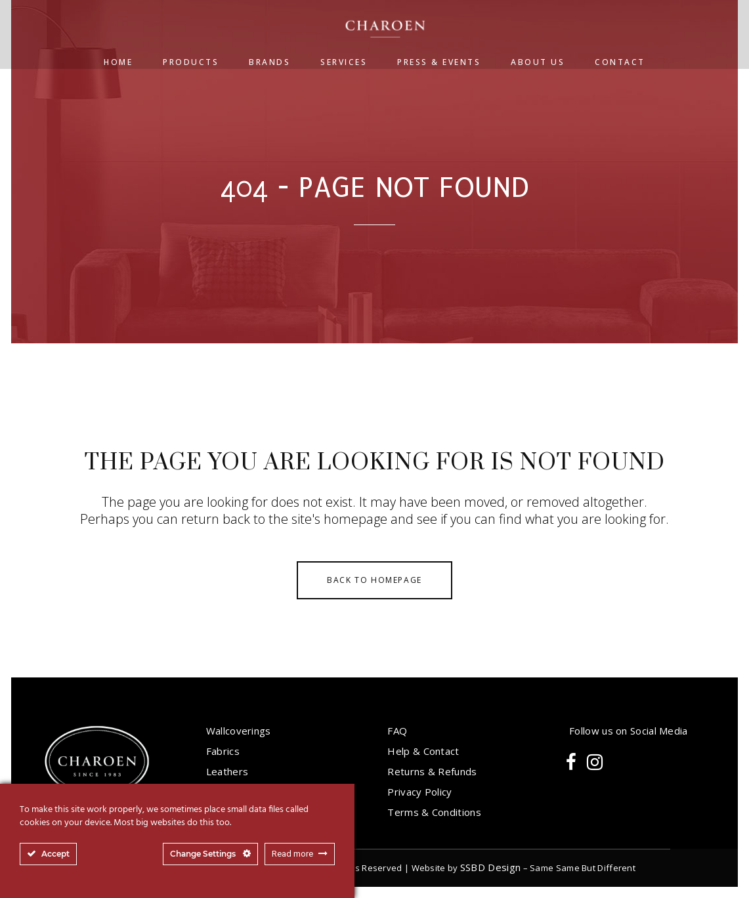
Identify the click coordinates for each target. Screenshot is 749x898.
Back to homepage (374, 580)
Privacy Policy (419, 791)
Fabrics (223, 751)
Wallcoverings (238, 730)
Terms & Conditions (434, 812)
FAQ (397, 730)
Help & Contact (423, 751)
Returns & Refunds (432, 771)
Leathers (227, 771)
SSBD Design (490, 867)
